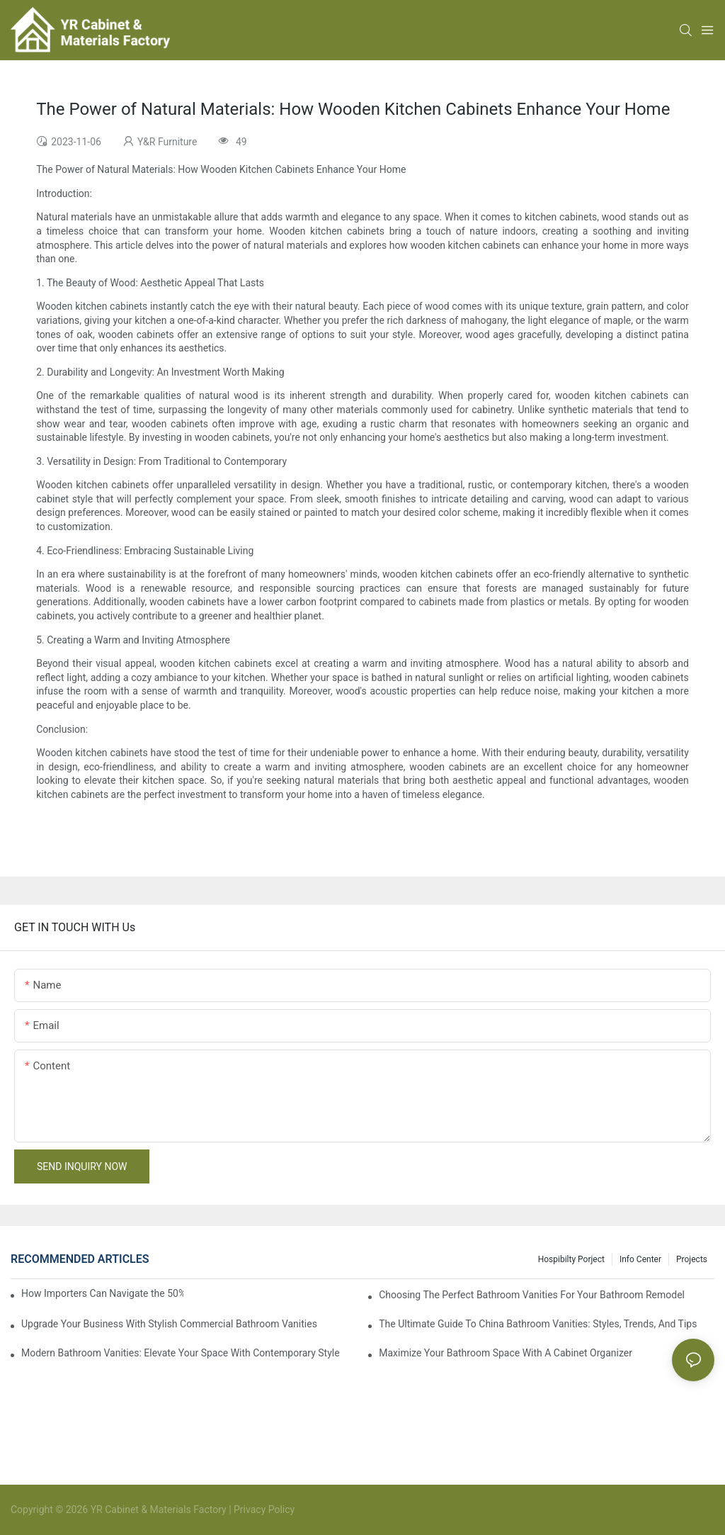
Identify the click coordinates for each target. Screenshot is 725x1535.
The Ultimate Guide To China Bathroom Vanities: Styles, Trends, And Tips (538, 1323)
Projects (691, 1259)
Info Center (640, 1259)
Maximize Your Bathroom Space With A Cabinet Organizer (505, 1353)
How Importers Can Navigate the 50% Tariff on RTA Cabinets (102, 1293)
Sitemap (314, 1509)
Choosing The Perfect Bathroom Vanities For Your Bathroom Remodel (532, 1294)
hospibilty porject (571, 1259)
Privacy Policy (264, 1509)
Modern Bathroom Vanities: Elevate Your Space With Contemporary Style (180, 1353)
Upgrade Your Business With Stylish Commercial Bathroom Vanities (169, 1323)
